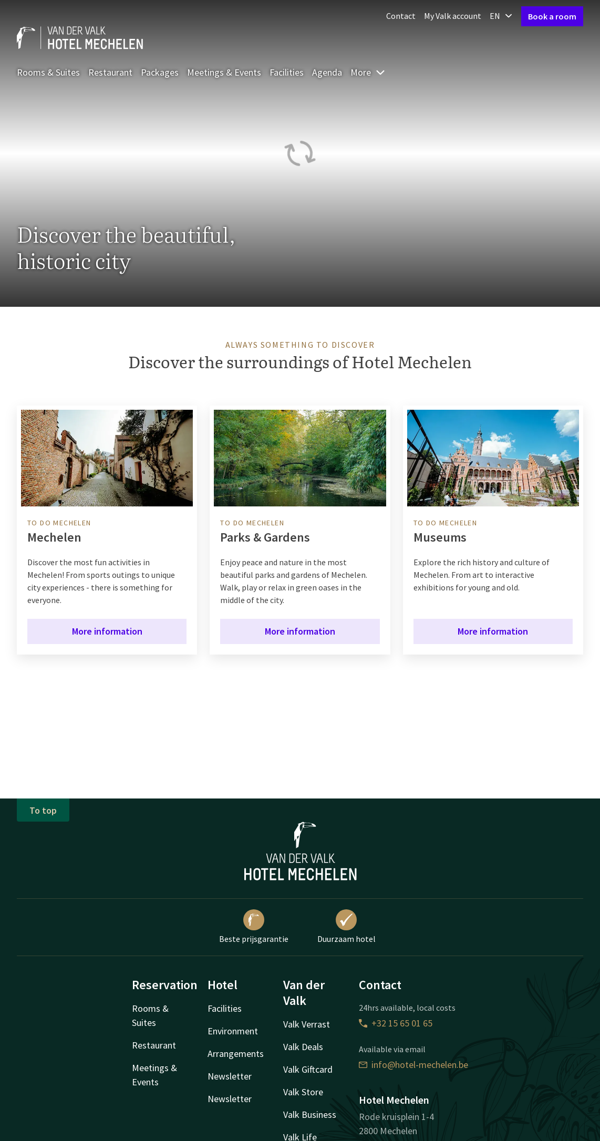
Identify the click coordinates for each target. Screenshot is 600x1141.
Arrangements (236, 1053)
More (368, 72)
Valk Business (309, 1114)
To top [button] (43, 810)
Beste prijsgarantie (253, 926)
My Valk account (452, 16)
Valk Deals (303, 1047)
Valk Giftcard (308, 1069)
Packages (160, 72)
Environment (233, 1031)
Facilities (287, 72)
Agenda (327, 72)
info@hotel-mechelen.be (413, 1065)
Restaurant (110, 72)
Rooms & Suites (48, 72)
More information (107, 631)
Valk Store (303, 1092)
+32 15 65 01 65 (395, 1023)
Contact (401, 16)
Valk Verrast (306, 1024)
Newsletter (230, 1076)
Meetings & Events (224, 72)
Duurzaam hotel (346, 926)
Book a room (552, 16)
